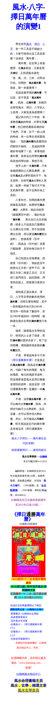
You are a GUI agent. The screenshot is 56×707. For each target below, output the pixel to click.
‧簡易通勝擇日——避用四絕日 (28, 450)
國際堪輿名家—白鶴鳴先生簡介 (27, 609)
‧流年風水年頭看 (18, 620)
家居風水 (15, 613)
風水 (29, 44)
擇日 (37, 44)
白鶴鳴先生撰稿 (30, 613)
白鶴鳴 (43, 456)
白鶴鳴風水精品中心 (28, 674)
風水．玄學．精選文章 (28, 685)
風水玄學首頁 (28, 690)
